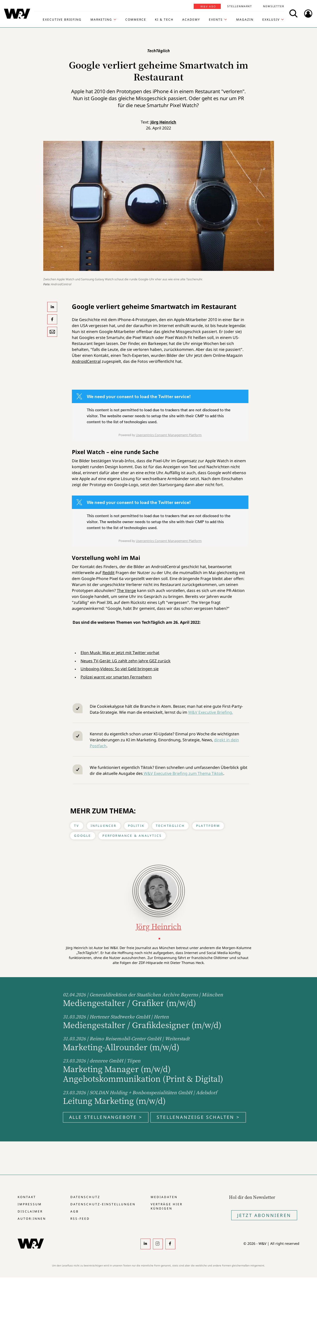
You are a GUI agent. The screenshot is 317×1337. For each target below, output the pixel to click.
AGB (74, 1211)
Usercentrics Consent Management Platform (169, 435)
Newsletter (273, 6)
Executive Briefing (62, 20)
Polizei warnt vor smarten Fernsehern (116, 677)
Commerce (135, 20)
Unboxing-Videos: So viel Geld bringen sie (120, 668)
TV (76, 826)
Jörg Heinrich (163, 122)
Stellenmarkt (239, 6)
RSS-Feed (80, 1218)
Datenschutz (85, 1197)
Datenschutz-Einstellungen (102, 1204)
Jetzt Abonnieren (264, 1215)
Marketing (101, 20)
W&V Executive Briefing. (210, 712)
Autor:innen (32, 1218)
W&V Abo (208, 6)
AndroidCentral (86, 361)
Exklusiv (271, 20)
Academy (191, 20)
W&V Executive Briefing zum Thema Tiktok (183, 773)
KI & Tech (164, 20)
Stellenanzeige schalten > (198, 1117)
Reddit (108, 572)
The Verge (126, 590)
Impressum (30, 1204)
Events (216, 20)
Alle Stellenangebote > (105, 1117)
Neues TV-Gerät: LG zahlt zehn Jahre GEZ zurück (126, 661)
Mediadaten (164, 1197)
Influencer (104, 826)
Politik (136, 826)
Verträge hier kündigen (166, 1206)
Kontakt (27, 1197)
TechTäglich (170, 826)
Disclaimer (30, 1211)
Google (82, 836)
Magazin (245, 20)
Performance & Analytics (132, 836)
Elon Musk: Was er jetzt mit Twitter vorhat (120, 652)
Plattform (208, 826)
